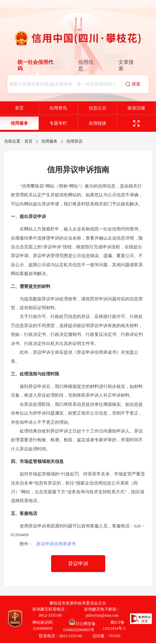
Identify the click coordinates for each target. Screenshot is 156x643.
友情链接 (97, 123)
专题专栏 (58, 123)
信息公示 (97, 107)
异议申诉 (78, 563)
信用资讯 (58, 107)
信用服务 (19, 123)
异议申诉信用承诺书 (56, 543)
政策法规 (136, 107)
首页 (19, 107)
